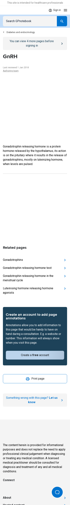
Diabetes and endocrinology (19, 32)
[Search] (62, 21)
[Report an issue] (35, 400)
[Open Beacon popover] (57, 492)
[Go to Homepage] (13, 10)
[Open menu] (65, 10)
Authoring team (11, 71)
